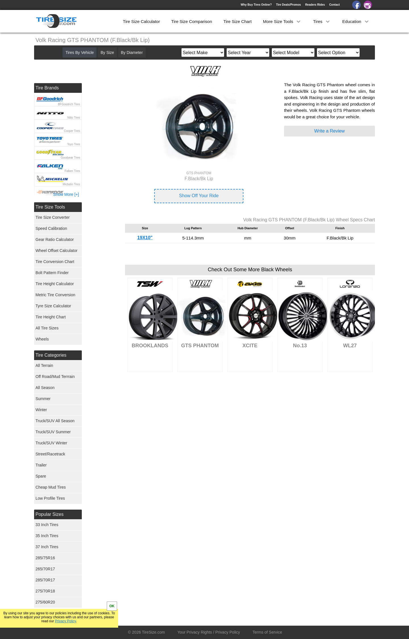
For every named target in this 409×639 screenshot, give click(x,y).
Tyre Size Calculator (53, 306)
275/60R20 (45, 602)
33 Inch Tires (47, 524)
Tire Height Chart (51, 317)
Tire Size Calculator (141, 21)
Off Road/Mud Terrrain (55, 376)
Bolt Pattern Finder (52, 272)
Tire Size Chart (237, 21)
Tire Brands (47, 87)
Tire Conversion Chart (55, 261)
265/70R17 (45, 569)
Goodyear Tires (70, 157)
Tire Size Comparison (191, 21)
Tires (322, 21)
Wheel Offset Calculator (57, 250)
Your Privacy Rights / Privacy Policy (209, 632)
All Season (45, 387)
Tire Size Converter (53, 217)
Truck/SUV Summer (53, 432)
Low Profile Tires (50, 498)
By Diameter (132, 52)
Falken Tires (72, 171)
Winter (41, 409)
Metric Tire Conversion (55, 295)
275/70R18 (45, 591)
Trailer (41, 465)
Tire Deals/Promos (288, 4)
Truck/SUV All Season (55, 421)
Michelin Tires (71, 184)
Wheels (42, 339)
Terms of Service (267, 632)
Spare (41, 476)
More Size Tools (282, 21)
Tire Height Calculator (55, 283)
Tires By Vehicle (79, 52)
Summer (43, 398)
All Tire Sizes (47, 328)
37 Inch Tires (47, 547)
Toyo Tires (73, 144)
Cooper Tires (72, 131)
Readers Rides (315, 4)
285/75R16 (45, 558)
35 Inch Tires (47, 535)
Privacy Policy (65, 621)
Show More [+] (66, 194)
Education (356, 21)
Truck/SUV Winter (51, 443)
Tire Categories (51, 355)
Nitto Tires (73, 117)
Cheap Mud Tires (51, 487)
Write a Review (329, 131)
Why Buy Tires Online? (256, 4)
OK (111, 606)
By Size (107, 52)
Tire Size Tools (50, 207)
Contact (334, 4)
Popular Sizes (50, 514)
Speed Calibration (51, 228)
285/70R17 (45, 580)
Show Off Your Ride (198, 195)
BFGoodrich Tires (69, 104)
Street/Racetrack (50, 454)
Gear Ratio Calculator (55, 239)
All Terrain (44, 365)
